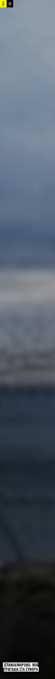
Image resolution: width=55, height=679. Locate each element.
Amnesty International (3, 3)
